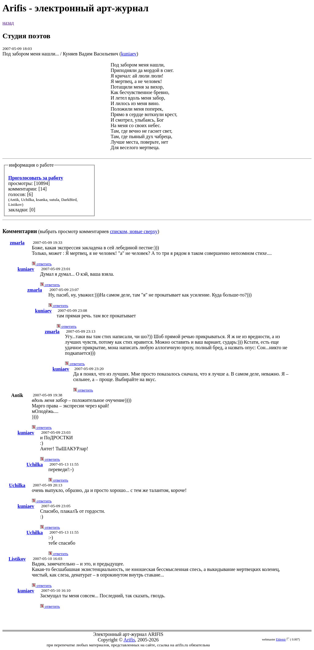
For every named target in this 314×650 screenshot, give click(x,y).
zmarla (17, 242)
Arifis (129, 639)
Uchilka (34, 464)
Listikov (17, 558)
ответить (42, 264)
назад (8, 22)
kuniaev (129, 53)
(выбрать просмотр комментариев (157, 148)
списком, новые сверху (134, 231)
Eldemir (281, 639)
